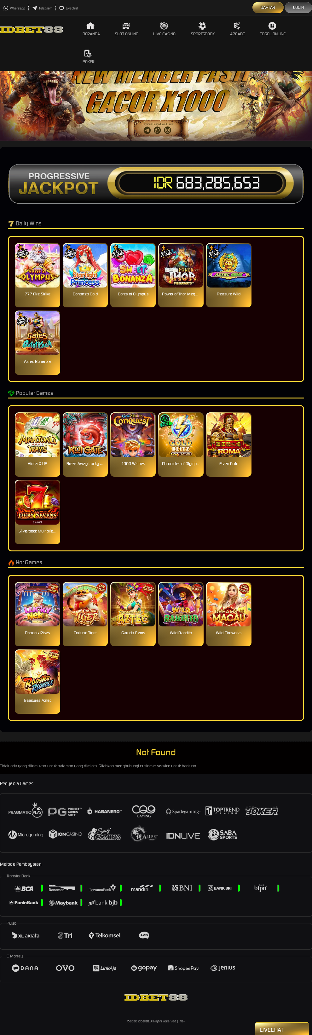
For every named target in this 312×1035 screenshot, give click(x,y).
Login (298, 7)
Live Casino (164, 29)
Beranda (91, 29)
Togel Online (273, 29)
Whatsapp (14, 8)
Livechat (68, 8)
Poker (89, 56)
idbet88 (143, 1021)
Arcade (237, 29)
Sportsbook (203, 29)
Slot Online (126, 29)
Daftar (268, 7)
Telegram (42, 8)
